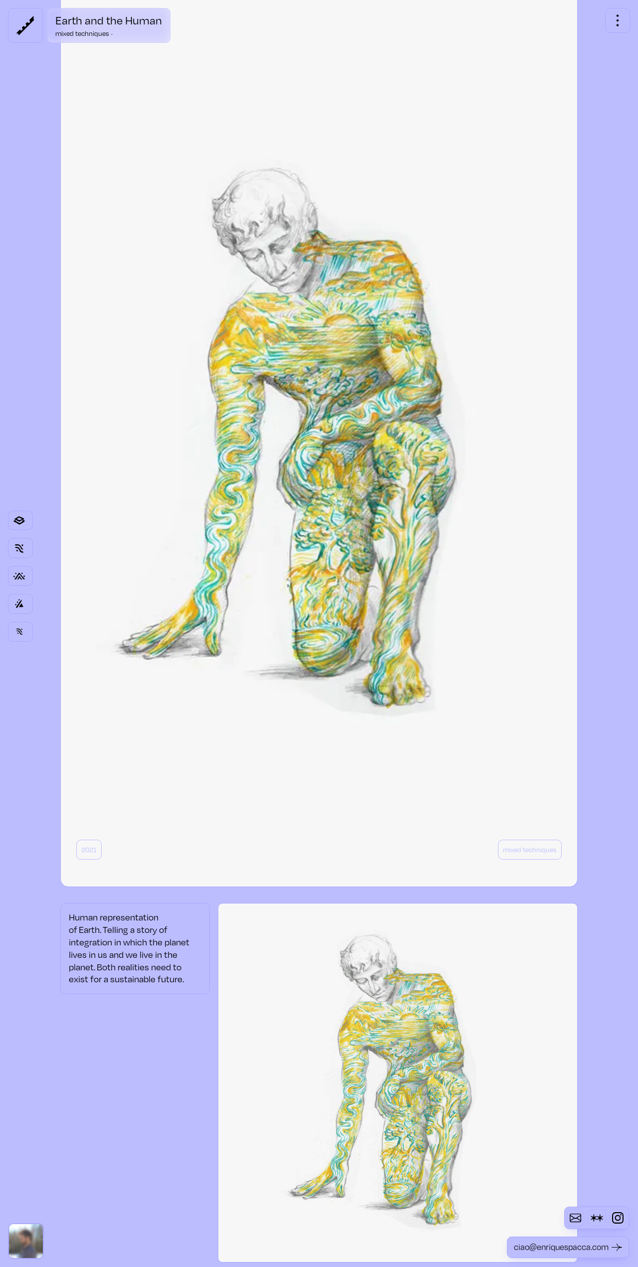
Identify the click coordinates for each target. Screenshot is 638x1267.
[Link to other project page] (20, 604)
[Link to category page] (20, 521)
